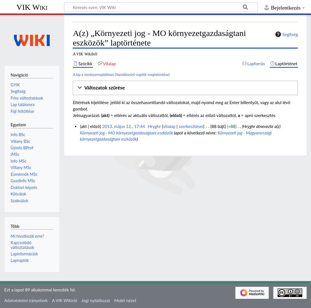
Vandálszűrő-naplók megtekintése (142, 74)
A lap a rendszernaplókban (93, 74)
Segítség (286, 34)
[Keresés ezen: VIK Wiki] (160, 7)
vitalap (169, 126)
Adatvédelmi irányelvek (26, 300)
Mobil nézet (125, 300)
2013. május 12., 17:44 (123, 126)
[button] (185, 88)
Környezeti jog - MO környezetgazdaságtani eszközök (126, 132)
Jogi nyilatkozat (95, 300)
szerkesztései (191, 126)
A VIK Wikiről (64, 300)
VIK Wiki (32, 7)
